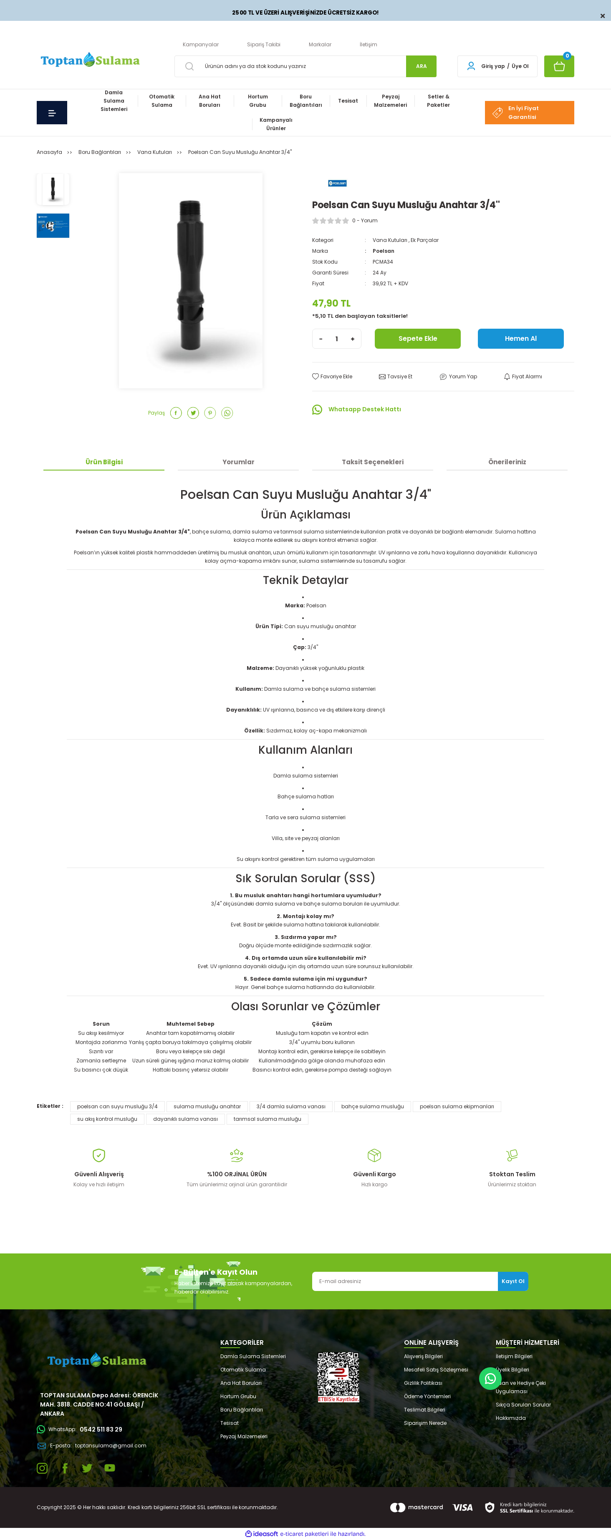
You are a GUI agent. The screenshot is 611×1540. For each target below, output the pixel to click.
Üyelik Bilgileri (512, 1369)
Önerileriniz (507, 462)
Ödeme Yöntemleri (427, 1396)
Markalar (320, 44)
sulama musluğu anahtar (207, 1106)
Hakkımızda (511, 1418)
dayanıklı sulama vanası (185, 1118)
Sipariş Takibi (263, 44)
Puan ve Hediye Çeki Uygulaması (521, 1387)
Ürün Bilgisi (104, 462)
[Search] (305, 66)
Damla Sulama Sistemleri (253, 1356)
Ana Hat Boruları (241, 1383)
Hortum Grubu (238, 1396)
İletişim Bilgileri (514, 1356)
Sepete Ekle (418, 338)
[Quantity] (336, 338)
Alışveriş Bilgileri (423, 1356)
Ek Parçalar (425, 240)
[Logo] (89, 60)
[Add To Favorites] (332, 376)
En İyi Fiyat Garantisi (515, 112)
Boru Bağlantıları (241, 1409)
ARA (421, 66)
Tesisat (229, 1423)
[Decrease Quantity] (321, 338)
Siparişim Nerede (425, 1423)
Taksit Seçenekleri (373, 462)
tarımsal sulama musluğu (267, 1118)
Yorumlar (238, 462)
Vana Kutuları (390, 240)
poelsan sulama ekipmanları (457, 1106)
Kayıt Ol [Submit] (513, 1281)
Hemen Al (521, 338)
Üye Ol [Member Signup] (520, 66)
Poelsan (383, 250)
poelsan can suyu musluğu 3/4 (117, 1106)
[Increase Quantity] (352, 338)
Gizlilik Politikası (423, 1383)
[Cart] (559, 66)
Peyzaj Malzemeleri (244, 1436)
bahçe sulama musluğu (372, 1106)
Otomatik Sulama (243, 1369)
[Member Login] (471, 66)
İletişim (368, 44)
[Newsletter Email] (420, 1281)
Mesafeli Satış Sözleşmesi (436, 1369)
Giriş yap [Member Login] (493, 66)
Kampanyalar (201, 44)
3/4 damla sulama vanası (291, 1106)
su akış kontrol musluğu (107, 1118)
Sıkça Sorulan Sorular (523, 1404)
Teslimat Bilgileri (424, 1409)
